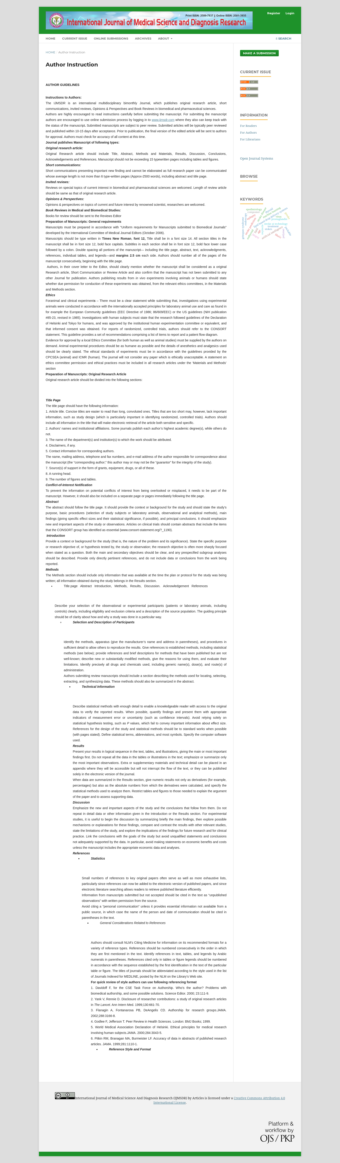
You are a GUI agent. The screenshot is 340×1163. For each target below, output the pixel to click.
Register (273, 13)
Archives (143, 38)
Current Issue (74, 38)
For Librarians (250, 139)
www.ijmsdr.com (163, 120)
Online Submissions (111, 38)
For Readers (248, 126)
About (164, 38)
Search (283, 38)
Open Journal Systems (256, 158)
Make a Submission (259, 53)
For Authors (248, 132)
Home (50, 38)
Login (290, 13)
